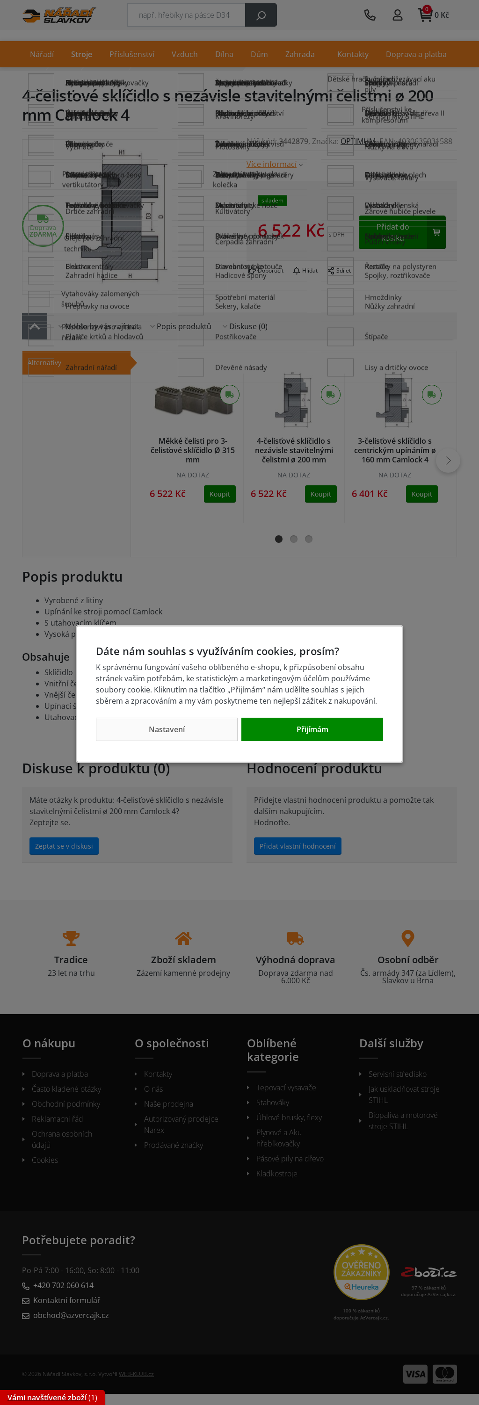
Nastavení (167, 729)
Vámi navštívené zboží (47, 1397)
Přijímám (312, 729)
